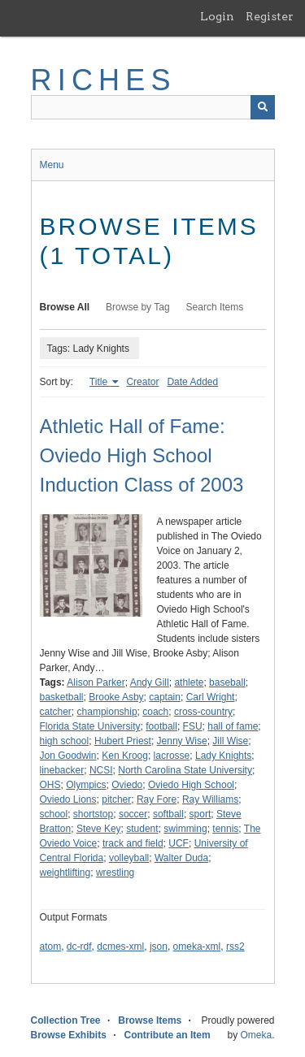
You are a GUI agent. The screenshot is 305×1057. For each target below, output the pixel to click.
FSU (193, 726)
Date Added (192, 382)
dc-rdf (79, 946)
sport (200, 814)
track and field (132, 843)
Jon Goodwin (68, 755)
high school (64, 741)
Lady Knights (223, 755)
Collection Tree (66, 1020)
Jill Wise (230, 741)
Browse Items (149, 1020)
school (54, 814)
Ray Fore (156, 799)
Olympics (86, 785)
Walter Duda (181, 858)
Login (217, 16)
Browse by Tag (138, 307)
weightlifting (65, 872)
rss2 (235, 946)
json (159, 946)
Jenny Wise (182, 741)
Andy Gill (149, 682)
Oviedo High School (191, 785)
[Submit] (263, 107)
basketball (62, 697)
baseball (227, 682)
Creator (142, 382)
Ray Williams (210, 799)
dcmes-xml (120, 946)
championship (107, 711)
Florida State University (90, 726)
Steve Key (98, 828)
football (161, 726)
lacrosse (172, 755)
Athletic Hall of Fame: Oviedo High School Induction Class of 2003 (142, 455)
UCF (178, 843)
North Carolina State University (185, 770)
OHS (50, 785)
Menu (52, 165)
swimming (185, 828)
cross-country (203, 711)
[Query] (153, 107)
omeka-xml (197, 946)
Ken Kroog (125, 755)
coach (155, 711)
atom (51, 946)
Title (100, 382)
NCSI (101, 770)
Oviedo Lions (68, 799)
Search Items (215, 307)
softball (168, 814)
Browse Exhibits (69, 1035)
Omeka (256, 1035)
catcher (56, 711)
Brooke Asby (116, 697)
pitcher (116, 799)
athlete (188, 682)
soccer (133, 814)
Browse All (65, 307)
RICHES (103, 80)
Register (270, 16)
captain (165, 697)
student (142, 828)
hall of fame (232, 726)
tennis (225, 828)
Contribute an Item (167, 1035)
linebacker (62, 770)
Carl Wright (210, 697)
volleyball (129, 858)
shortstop (93, 814)
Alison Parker (95, 682)
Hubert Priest (122, 741)
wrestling (115, 872)
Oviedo (126, 785)
